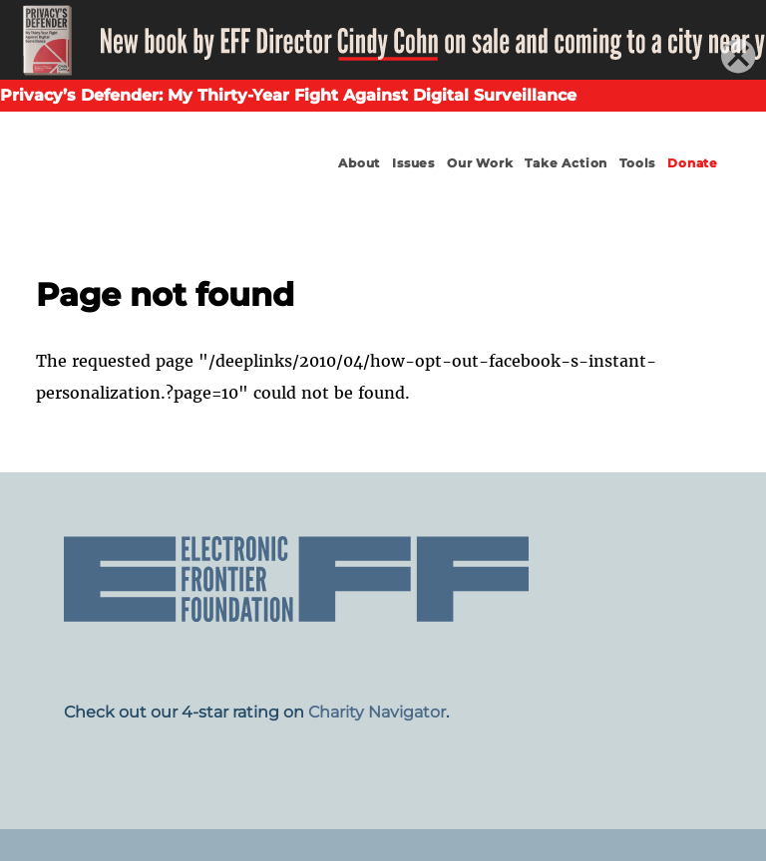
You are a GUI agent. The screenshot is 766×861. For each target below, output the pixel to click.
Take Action (566, 162)
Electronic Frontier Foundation (131, 181)
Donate (692, 162)
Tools (637, 162)
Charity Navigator (377, 712)
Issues (413, 162)
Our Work (480, 162)
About (359, 162)
